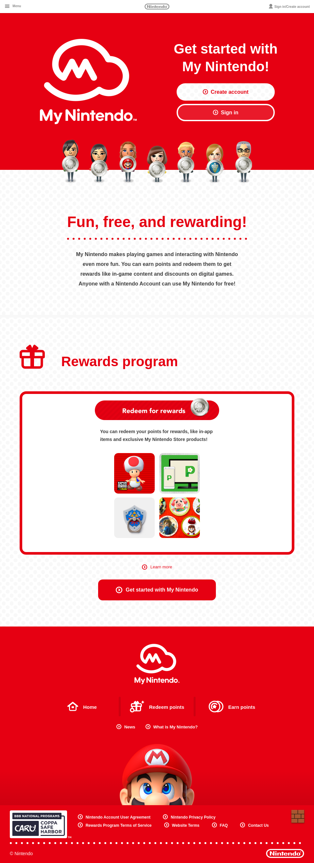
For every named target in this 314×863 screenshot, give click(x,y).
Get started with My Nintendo (157, 590)
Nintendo (157, 6)
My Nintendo (157, 664)
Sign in (225, 112)
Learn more (157, 566)
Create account (226, 92)
